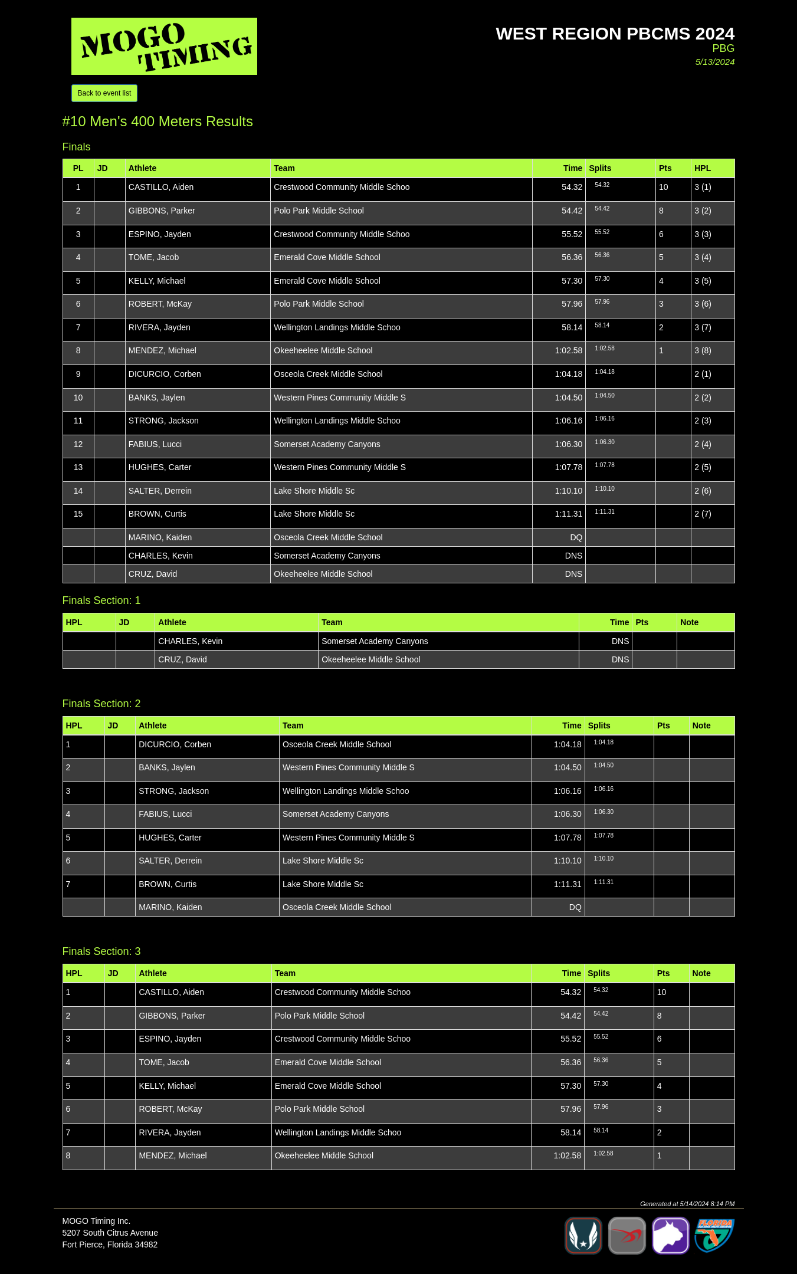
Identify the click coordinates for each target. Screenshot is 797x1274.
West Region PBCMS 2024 (615, 33)
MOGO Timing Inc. (97, 1221)
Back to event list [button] (105, 93)
